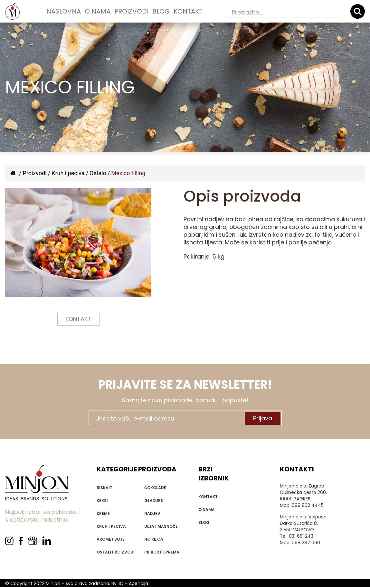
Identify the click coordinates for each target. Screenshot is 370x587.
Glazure (153, 500)
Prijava (262, 418)
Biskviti (105, 487)
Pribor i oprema (161, 552)
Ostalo (98, 173)
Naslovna (63, 11)
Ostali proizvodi (116, 552)
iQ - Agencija (133, 583)
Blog (161, 11)
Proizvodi (131, 11)
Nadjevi (153, 513)
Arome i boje (111, 539)
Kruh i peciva (68, 173)
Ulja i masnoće (161, 526)
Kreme (103, 513)
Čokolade (155, 487)
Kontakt (188, 11)
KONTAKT (78, 319)
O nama (97, 11)
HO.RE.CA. (154, 539)
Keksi (102, 500)
